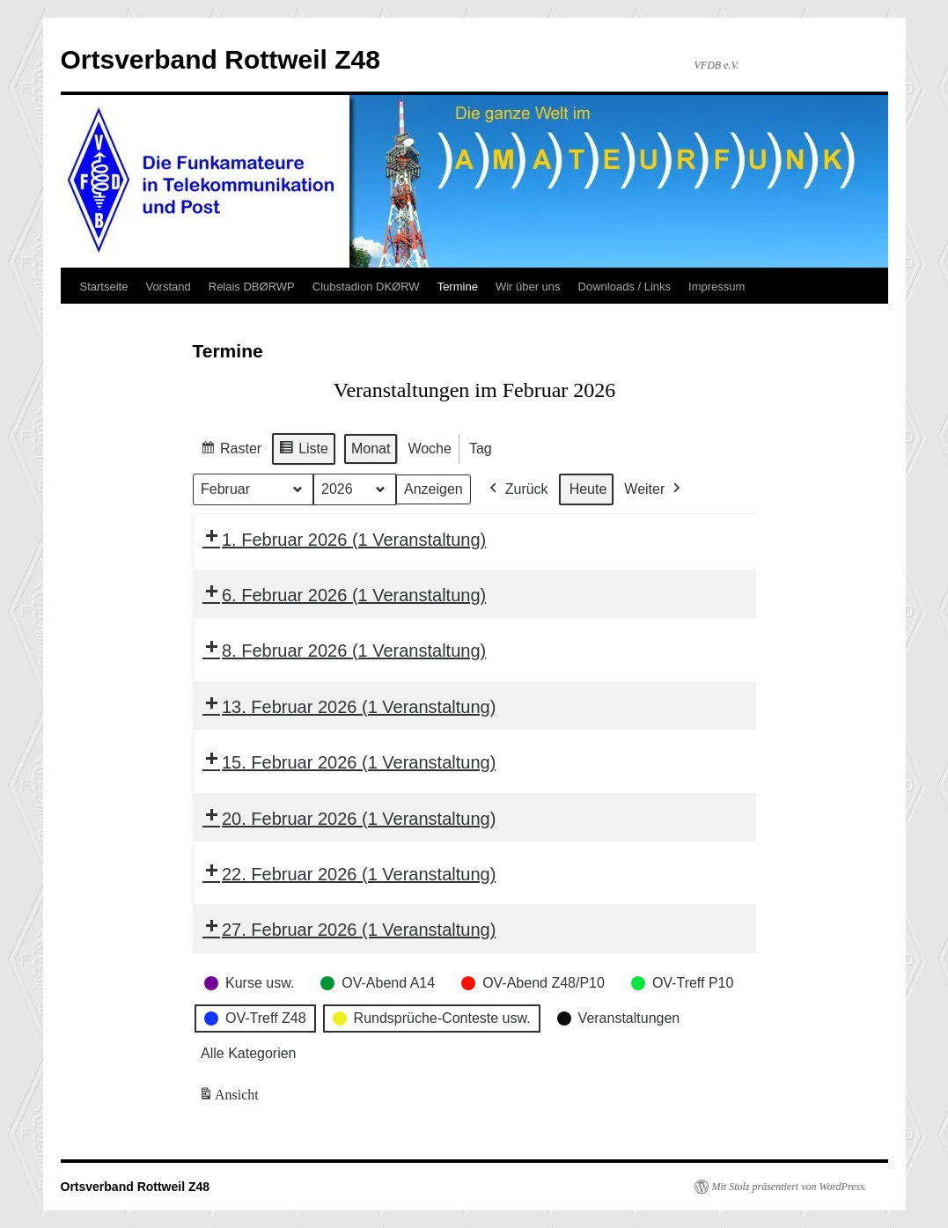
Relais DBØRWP (252, 286)
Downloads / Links (625, 286)
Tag (479, 448)
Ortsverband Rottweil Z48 (220, 59)
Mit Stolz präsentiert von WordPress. (789, 1186)
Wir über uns (528, 286)
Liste (303, 451)
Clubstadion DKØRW (366, 286)
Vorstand (167, 286)
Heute (587, 489)
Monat (369, 448)
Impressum (716, 286)
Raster (230, 451)
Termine (457, 286)
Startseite (104, 286)
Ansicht (230, 1098)
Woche (430, 448)
